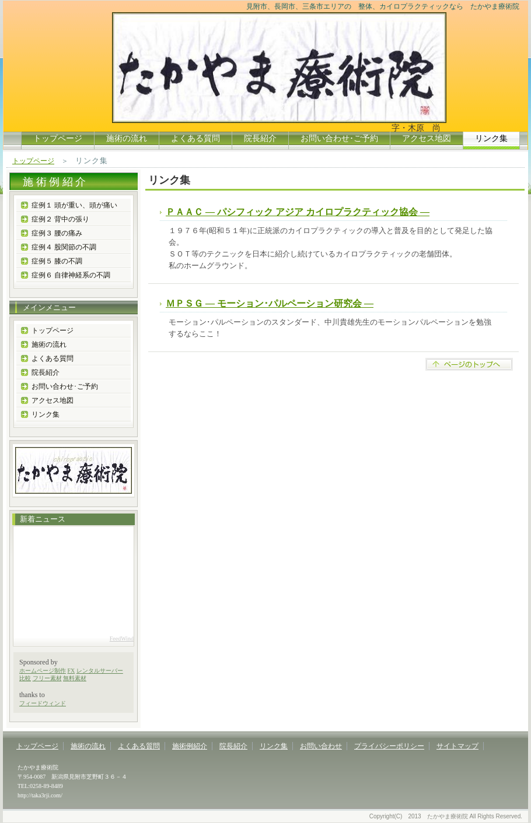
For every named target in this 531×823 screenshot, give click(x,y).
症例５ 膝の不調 (57, 261)
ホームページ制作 (42, 670)
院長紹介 (260, 138)
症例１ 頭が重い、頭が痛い (74, 205)
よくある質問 (195, 138)
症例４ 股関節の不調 (64, 247)
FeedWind (122, 638)
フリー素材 (47, 678)
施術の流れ (126, 138)
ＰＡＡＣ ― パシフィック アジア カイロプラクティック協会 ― (297, 212)
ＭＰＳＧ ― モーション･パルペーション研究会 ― (269, 303)
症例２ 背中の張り (60, 219)
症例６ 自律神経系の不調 (71, 275)
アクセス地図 (426, 138)
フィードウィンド (42, 703)
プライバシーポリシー (389, 746)
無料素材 (74, 678)
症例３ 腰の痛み (57, 233)
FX (71, 670)
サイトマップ (457, 746)
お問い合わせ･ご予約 (339, 138)
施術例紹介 (189, 746)
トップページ (57, 138)
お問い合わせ (321, 746)
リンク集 (46, 414)
